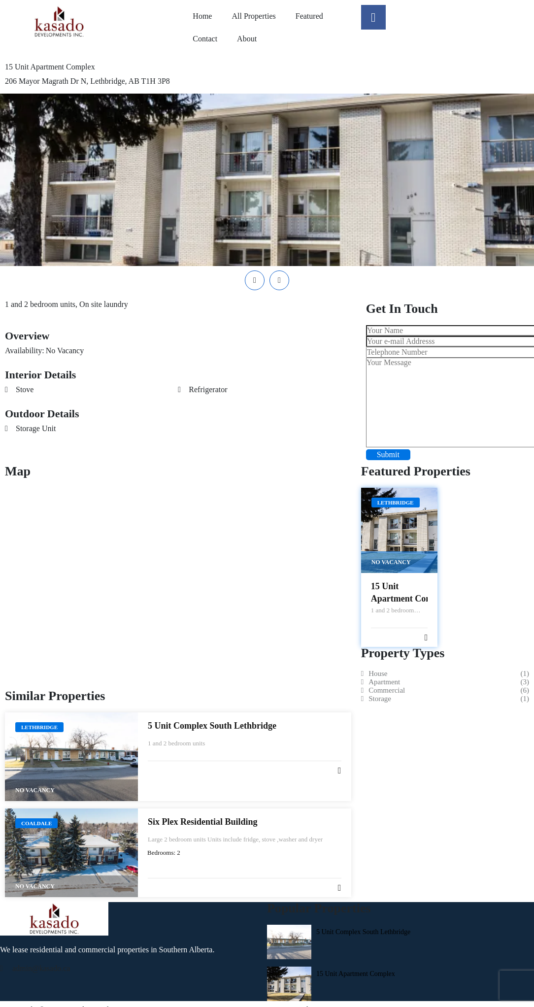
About (247, 38)
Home (202, 16)
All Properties (253, 16)
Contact (205, 38)
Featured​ (309, 16)
